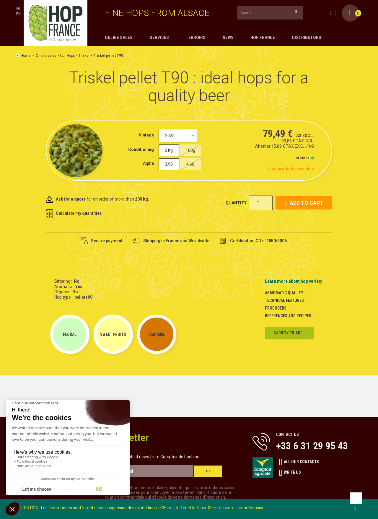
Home (25, 55)
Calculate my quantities (74, 213)
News (228, 37)
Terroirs (196, 37)
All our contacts (299, 462)
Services (159, 37)
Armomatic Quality (284, 292)
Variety (289, 333)
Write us (290, 472)
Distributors (306, 37)
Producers (275, 308)
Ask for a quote (66, 199)
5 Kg (169, 150)
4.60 (190, 164)
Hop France (262, 37)
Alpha (149, 163)
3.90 (169, 164)
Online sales (119, 37)
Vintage (147, 135)
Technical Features (284, 300)
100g (190, 150)
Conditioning (142, 149)
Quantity (236, 203)
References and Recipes (288, 315)
